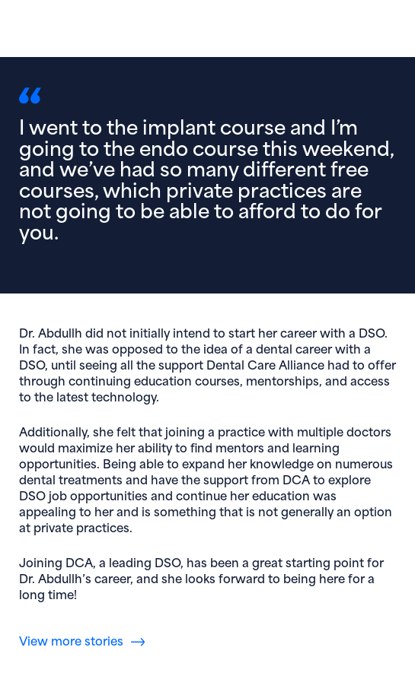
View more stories (71, 640)
